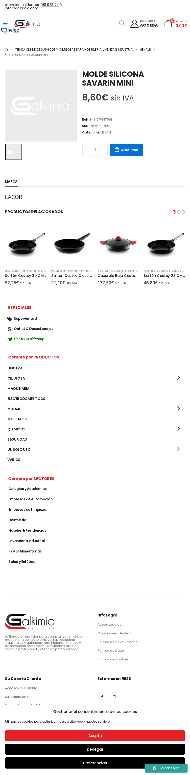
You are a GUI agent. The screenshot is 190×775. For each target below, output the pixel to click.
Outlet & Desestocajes (30, 328)
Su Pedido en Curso (21, 696)
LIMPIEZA (14, 368)
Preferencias (95, 763)
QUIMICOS (16, 429)
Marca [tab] (11, 181)
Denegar (95, 749)
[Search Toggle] (122, 23)
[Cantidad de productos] (95, 150)
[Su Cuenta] (144, 23)
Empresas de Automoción (30, 499)
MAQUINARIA (18, 388)
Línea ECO (25, 338)
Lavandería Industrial (26, 540)
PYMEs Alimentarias (25, 551)
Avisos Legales (109, 624)
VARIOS (13, 459)
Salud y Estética (21, 561)
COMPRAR (129, 149)
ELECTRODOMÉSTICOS (26, 398)
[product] (25, 244)
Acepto (95, 735)
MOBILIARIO (17, 419)
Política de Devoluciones (117, 642)
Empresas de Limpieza (27, 509)
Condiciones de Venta (115, 633)
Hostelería (12, 270)
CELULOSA (16, 378)
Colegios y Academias (27, 488)
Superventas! (22, 318)
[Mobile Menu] (5, 23)
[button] (174, 212)
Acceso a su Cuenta (21, 688)
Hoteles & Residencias (27, 530)
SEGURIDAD (17, 439)
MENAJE (106, 132)
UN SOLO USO (18, 449)
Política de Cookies (113, 659)
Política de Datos (111, 650)
